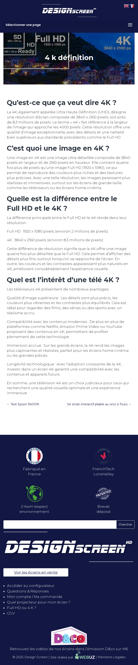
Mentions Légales (111, 657)
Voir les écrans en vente (36, 572)
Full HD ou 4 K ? (21, 608)
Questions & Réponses (28, 591)
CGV (11, 613)
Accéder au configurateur (30, 586)
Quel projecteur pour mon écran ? (38, 602)
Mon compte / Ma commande (34, 597)
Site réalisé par (72, 657)
